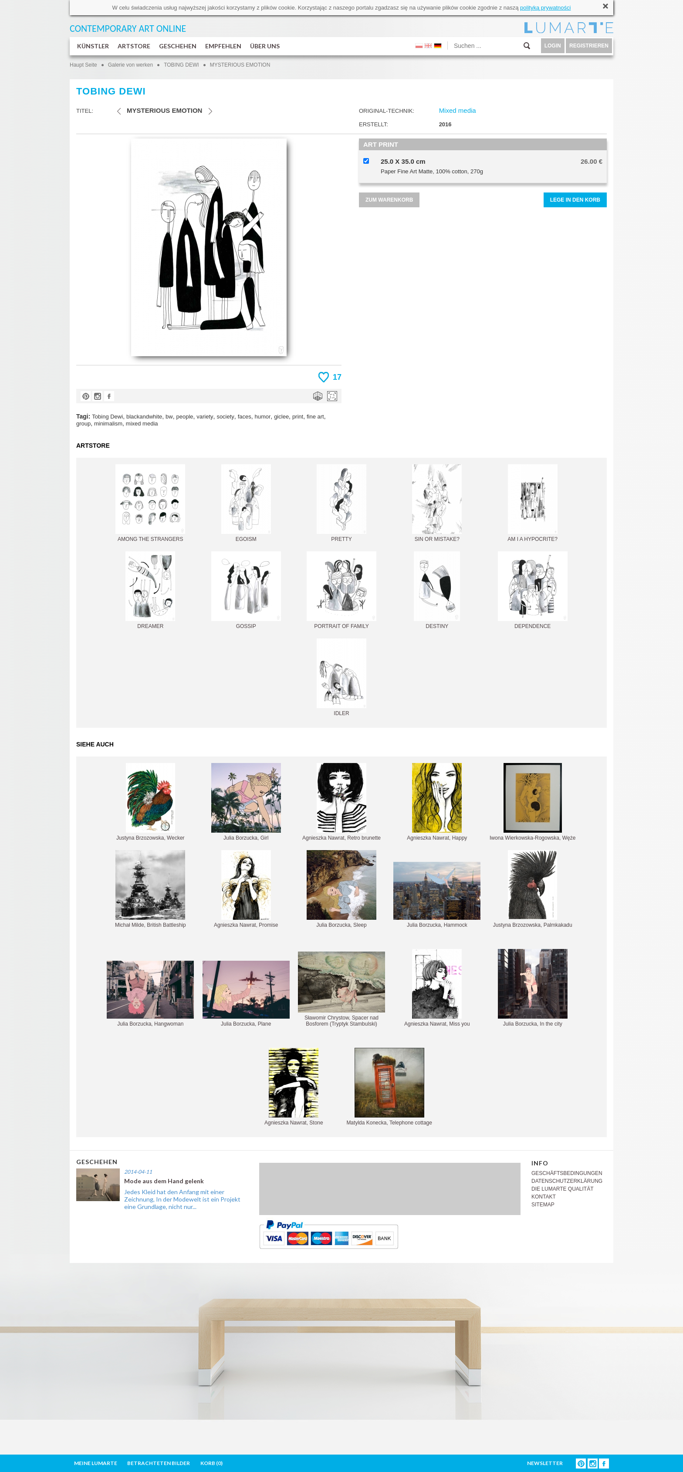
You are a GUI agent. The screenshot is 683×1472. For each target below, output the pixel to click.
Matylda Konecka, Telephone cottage (389, 1087)
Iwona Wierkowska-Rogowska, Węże (532, 802)
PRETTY (341, 503)
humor (263, 416)
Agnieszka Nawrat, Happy (437, 802)
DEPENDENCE (533, 590)
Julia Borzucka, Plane (246, 994)
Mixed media (457, 110)
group (83, 423)
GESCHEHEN (177, 46)
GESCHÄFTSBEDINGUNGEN (566, 1173)
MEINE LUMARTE (95, 1463)
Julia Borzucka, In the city (533, 988)
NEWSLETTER (545, 1463)
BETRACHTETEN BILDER (158, 1463)
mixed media (142, 423)
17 (337, 377)
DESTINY (437, 590)
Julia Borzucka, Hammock (436, 895)
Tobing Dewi (107, 416)
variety (204, 416)
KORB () (211, 1463)
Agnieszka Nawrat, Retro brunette (341, 802)
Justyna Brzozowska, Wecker (150, 802)
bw (169, 416)
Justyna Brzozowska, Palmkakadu (532, 889)
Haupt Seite (83, 65)
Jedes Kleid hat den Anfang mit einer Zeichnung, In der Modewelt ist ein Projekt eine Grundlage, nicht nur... (182, 1199)
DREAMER (150, 590)
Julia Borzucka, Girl (246, 802)
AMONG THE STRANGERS (150, 503)
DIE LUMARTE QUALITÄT (562, 1189)
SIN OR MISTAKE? (437, 503)
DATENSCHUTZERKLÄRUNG (566, 1181)
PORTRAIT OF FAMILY (341, 590)
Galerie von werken (130, 65)
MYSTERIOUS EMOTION (240, 65)
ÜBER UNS (265, 46)
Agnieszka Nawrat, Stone (293, 1087)
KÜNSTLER (93, 46)
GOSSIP (246, 590)
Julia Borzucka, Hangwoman (150, 994)
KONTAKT (543, 1197)
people (184, 416)
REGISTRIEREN (589, 46)
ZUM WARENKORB (389, 200)
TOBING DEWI (181, 65)
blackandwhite (144, 416)
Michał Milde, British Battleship (150, 889)
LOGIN (552, 46)
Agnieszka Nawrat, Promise (246, 889)
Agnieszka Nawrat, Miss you (437, 988)
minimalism (108, 423)
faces (244, 416)
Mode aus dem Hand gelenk (164, 1181)
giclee (281, 416)
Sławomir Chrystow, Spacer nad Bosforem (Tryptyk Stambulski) (341, 989)
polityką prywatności (545, 7)
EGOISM (246, 503)
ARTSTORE (134, 46)
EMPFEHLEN (223, 46)
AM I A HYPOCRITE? (532, 503)
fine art (315, 416)
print (297, 416)
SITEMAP (543, 1205)
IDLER (341, 677)
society (225, 416)
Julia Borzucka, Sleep (341, 889)
